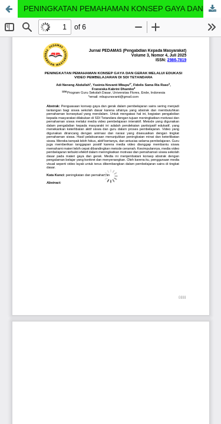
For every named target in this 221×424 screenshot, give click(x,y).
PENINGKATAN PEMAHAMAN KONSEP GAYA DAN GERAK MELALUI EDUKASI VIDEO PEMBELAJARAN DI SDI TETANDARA (122, 8)
